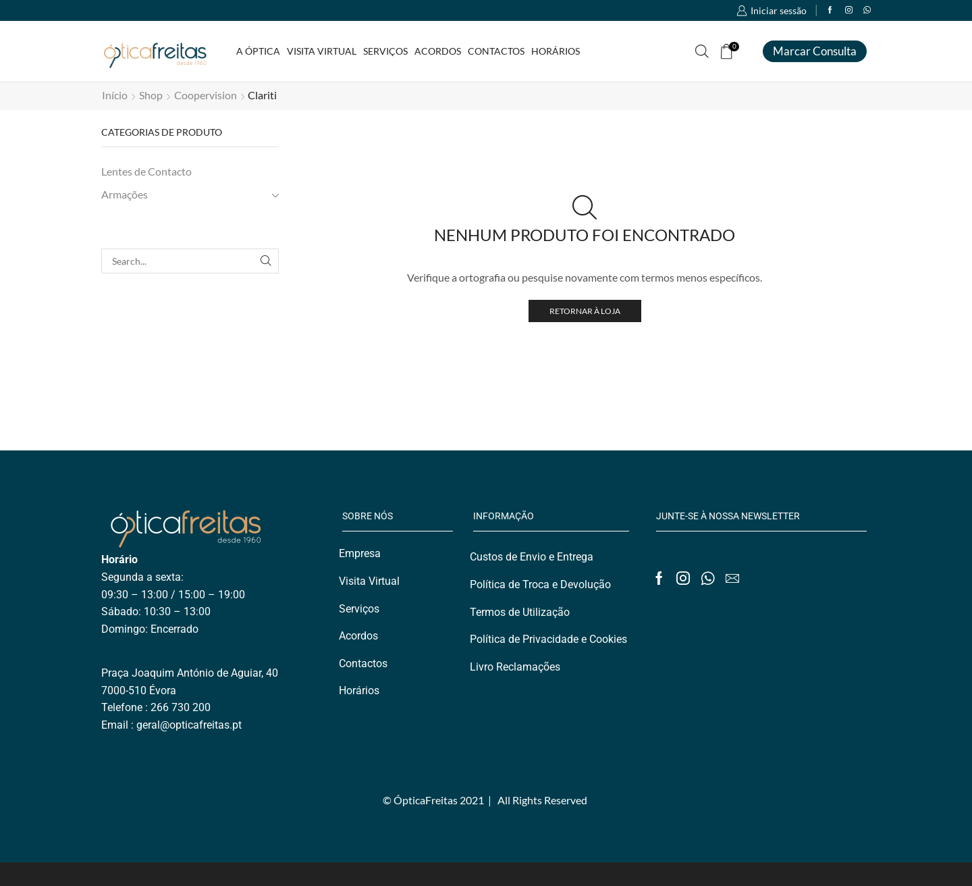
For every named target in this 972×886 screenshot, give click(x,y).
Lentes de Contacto (146, 171)
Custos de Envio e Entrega (531, 556)
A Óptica (258, 51)
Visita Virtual (321, 51)
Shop (151, 94)
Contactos (496, 51)
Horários (555, 51)
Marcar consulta (815, 51)
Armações (124, 194)
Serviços (385, 51)
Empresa (360, 553)
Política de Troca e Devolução (540, 584)
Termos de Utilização (520, 612)
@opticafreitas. (196, 725)
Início (115, 94)
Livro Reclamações (515, 666)
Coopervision (205, 94)
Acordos (437, 51)
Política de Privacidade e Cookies (548, 639)
